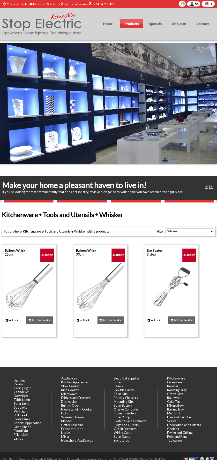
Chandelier (21, 392)
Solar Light (21, 403)
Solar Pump (122, 417)
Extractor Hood (72, 429)
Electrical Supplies (127, 378)
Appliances (69, 378)
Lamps (18, 438)
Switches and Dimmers (130, 421)
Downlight (21, 396)
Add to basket (39, 320)
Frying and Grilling (180, 433)
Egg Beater (154, 250)
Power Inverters (125, 413)
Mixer (65, 436)
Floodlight (21, 431)
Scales (171, 421)
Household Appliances (77, 440)
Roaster (172, 386)
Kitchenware (32, 231)
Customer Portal (17, 4)
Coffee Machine (72, 425)
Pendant (20, 384)
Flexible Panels (124, 390)
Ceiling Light (22, 388)
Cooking (173, 429)
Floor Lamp (22, 419)
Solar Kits (120, 394)
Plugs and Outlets (126, 425)
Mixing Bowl (175, 405)
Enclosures (121, 440)
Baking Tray (175, 409)
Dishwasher (69, 402)
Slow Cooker (70, 386)
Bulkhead (20, 415)
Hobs (65, 413)
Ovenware (174, 382)
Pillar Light (21, 434)
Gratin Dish (175, 394)
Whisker (80, 231)
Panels (118, 386)
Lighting (19, 380)
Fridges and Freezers (75, 398)
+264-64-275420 (103, 4)
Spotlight (20, 407)
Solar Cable (122, 436)
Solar (117, 382)
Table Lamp (22, 400)
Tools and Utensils (57, 231)
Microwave (69, 394)
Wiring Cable (123, 433)
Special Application (27, 423)
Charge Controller (126, 409)
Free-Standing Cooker (77, 409)
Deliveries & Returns (46, 4)
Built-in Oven (70, 405)
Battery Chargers (126, 398)
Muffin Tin (174, 413)
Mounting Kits (124, 402)
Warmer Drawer (72, 417)
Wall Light (21, 411)
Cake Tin (173, 402)
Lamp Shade (22, 427)
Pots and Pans (177, 436)
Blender (66, 421)
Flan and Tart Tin (179, 417)
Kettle (65, 433)
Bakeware (174, 398)
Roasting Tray (177, 390)
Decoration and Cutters (184, 425)
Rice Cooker (70, 390)
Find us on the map (76, 4)
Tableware (174, 440)
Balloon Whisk (15, 250)
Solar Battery (123, 405)
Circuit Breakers (125, 429)
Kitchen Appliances (75, 382)
